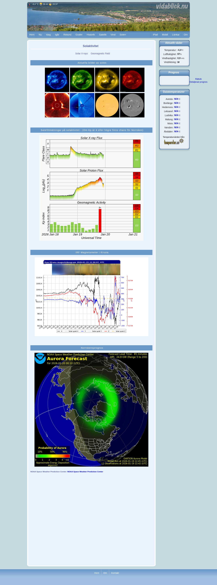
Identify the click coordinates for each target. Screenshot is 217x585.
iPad (155, 34)
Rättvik (198, 79)
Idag (48, 34)
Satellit (102, 34)
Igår (57, 34)
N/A (176, 99)
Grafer (78, 34)
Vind (113, 34)
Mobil (165, 34)
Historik (91, 34)
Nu (40, 34)
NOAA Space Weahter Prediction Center (85, 472)
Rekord (67, 34)
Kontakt (115, 573)
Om (186, 34)
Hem (31, 34)
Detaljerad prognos (198, 82)
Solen (123, 34)
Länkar (176, 34)
